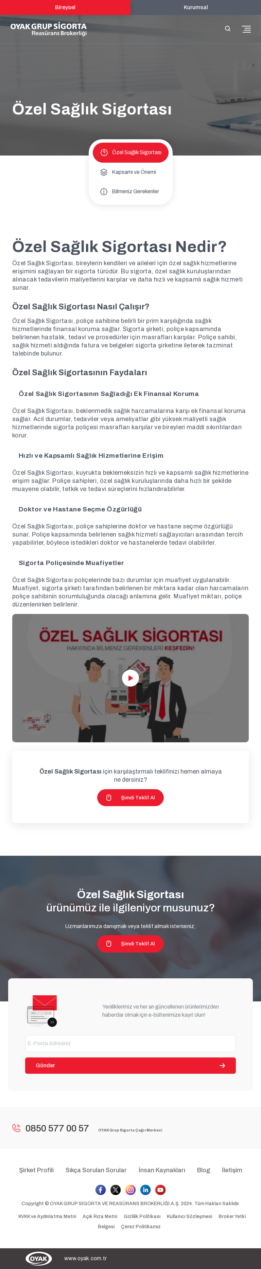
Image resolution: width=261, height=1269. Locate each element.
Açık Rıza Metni (100, 1216)
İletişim (232, 1170)
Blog (203, 1170)
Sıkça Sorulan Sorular (96, 1170)
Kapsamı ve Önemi (128, 172)
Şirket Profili (36, 1170)
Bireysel (65, 7)
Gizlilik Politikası (142, 1216)
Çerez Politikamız (141, 1226)
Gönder (130, 1065)
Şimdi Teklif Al (130, 798)
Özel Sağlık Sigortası (130, 152)
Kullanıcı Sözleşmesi (190, 1216)
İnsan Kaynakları (162, 1170)
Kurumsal (196, 7)
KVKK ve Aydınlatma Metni (47, 1216)
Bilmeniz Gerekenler (129, 191)
